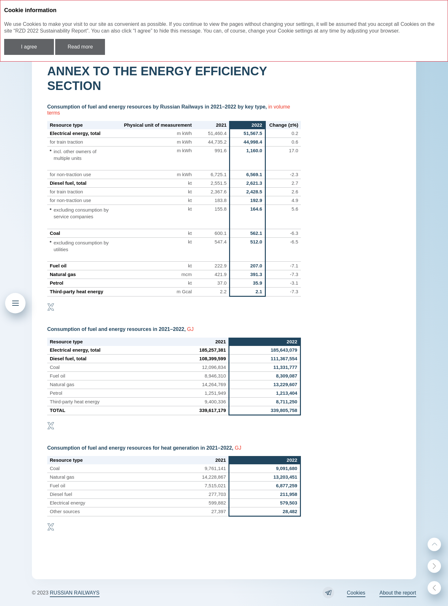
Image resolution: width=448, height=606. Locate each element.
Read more (80, 46)
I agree (29, 46)
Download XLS (50, 307)
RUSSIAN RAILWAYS (74, 592)
